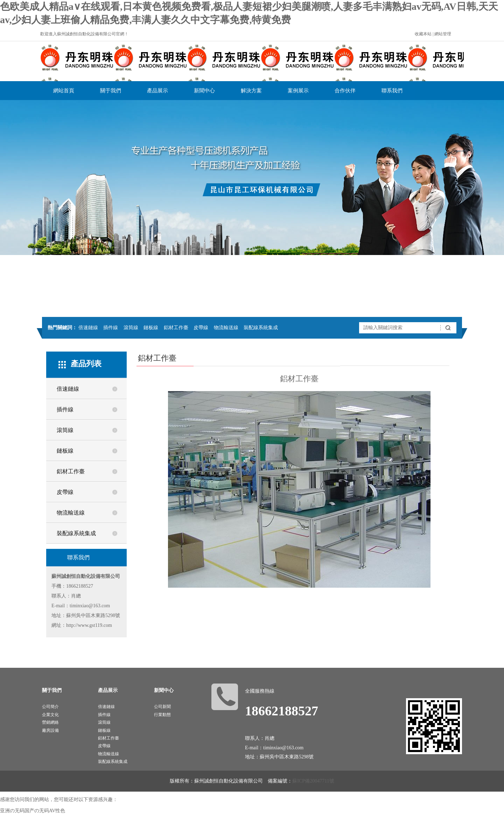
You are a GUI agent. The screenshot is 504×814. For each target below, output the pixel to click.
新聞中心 (204, 90)
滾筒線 (131, 327)
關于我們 (110, 90)
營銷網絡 (50, 722)
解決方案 (251, 90)
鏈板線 (151, 327)
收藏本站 (423, 33)
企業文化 (50, 714)
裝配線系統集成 (261, 327)
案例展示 (298, 90)
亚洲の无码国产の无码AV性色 (32, 810)
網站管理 (442, 33)
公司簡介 (50, 706)
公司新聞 (162, 706)
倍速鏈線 (88, 327)
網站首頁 (63, 90)
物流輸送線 (226, 327)
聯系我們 (392, 90)
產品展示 (157, 90)
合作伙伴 (345, 90)
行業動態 (162, 714)
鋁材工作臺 (176, 327)
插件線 (110, 327)
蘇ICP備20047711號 (313, 781)
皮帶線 (201, 327)
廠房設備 (50, 730)
